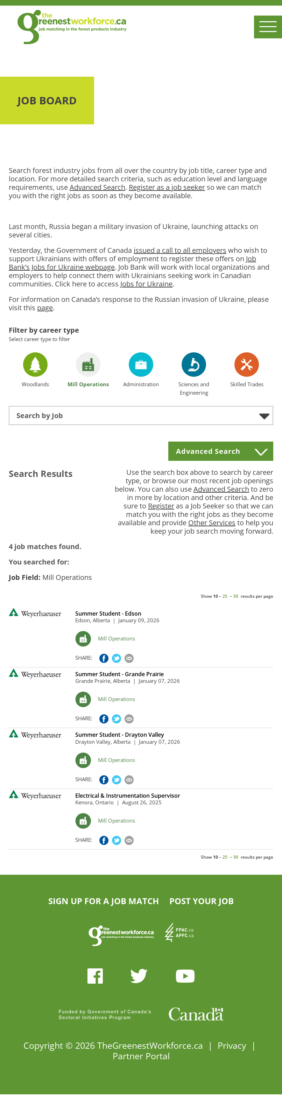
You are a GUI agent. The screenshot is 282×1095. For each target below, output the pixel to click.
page (45, 307)
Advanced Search (97, 187)
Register (161, 506)
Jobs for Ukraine (146, 284)
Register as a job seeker (167, 187)
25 (225, 596)
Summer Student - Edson (108, 613)
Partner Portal (141, 1056)
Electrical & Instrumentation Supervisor (127, 795)
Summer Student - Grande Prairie (119, 674)
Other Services (211, 522)
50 (235, 596)
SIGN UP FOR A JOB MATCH (103, 901)
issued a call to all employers (180, 250)
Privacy (232, 1045)
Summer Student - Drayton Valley (119, 735)
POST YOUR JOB (201, 901)
